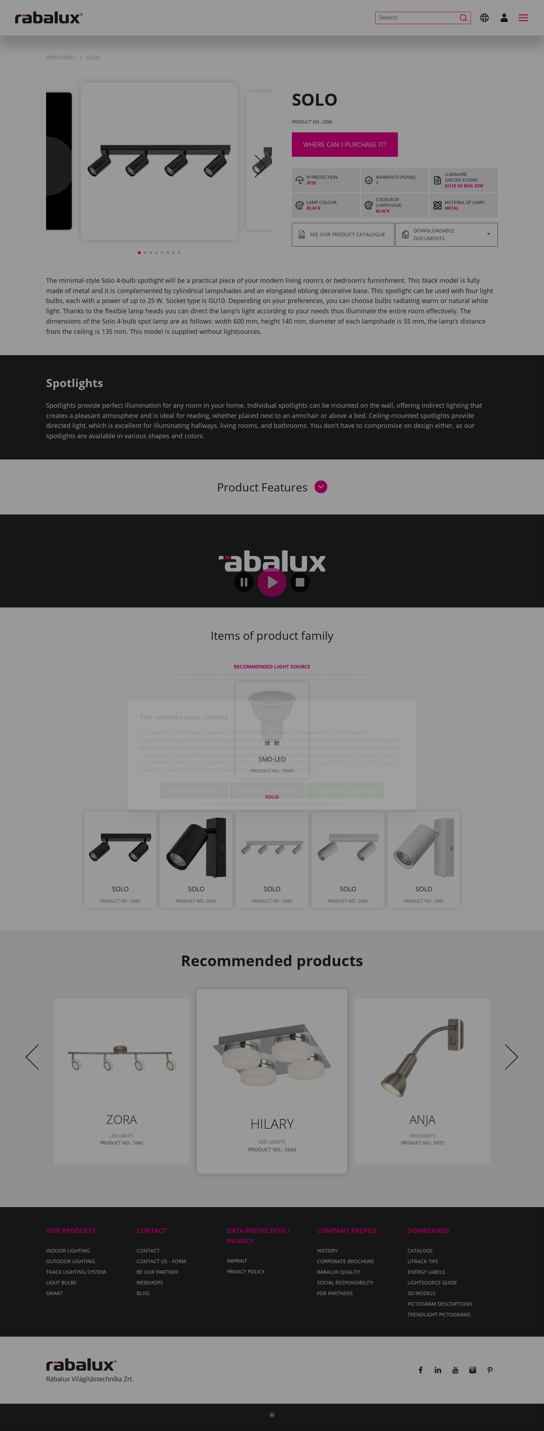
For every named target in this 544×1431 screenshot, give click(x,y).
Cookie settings (194, 751)
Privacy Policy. (299, 730)
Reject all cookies (267, 751)
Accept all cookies (345, 751)
